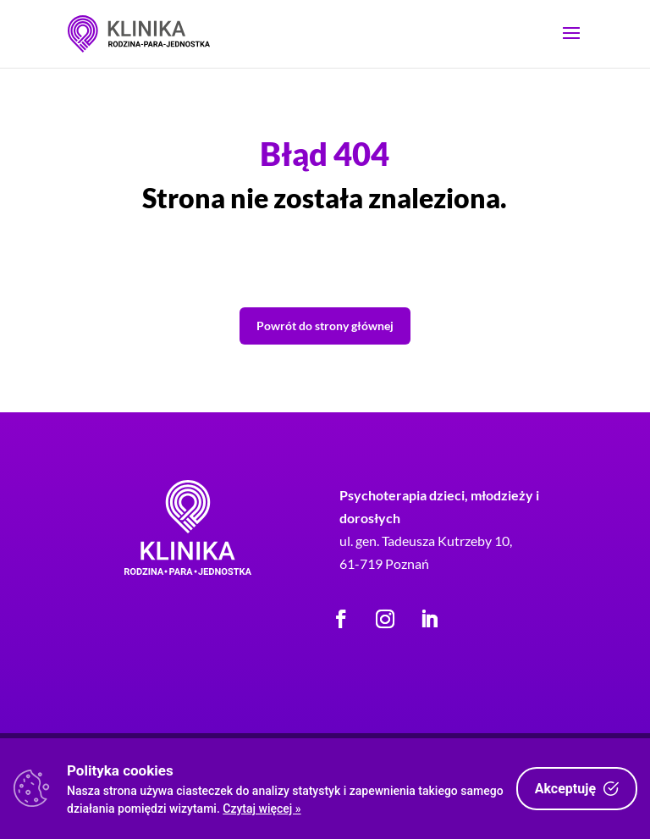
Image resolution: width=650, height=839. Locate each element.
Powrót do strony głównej (325, 325)
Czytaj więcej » (261, 808)
